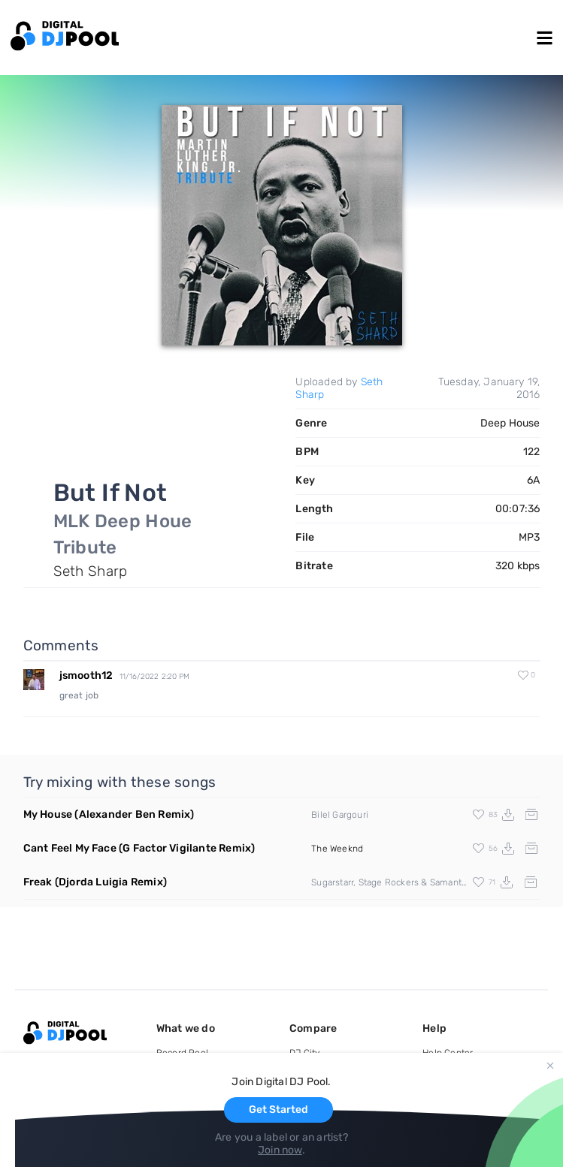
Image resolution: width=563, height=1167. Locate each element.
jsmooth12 (86, 675)
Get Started (278, 1109)
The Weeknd (337, 848)
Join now (280, 1150)
